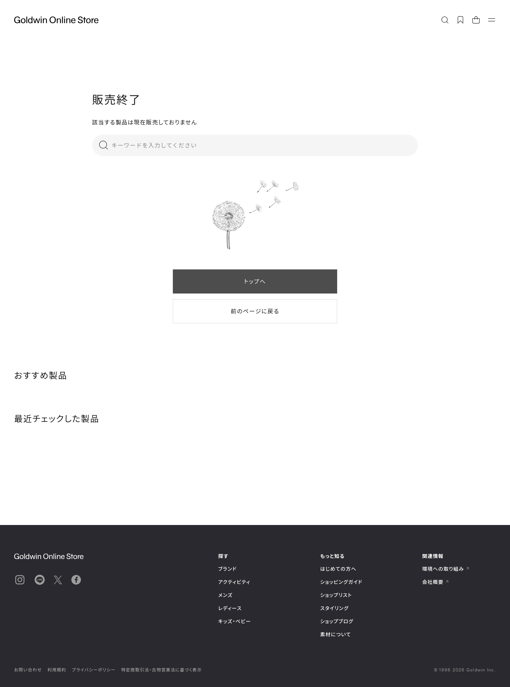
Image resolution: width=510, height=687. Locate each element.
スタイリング (334, 608)
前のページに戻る (255, 311)
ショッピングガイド (341, 582)
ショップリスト (336, 595)
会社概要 (435, 582)
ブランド (227, 568)
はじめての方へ (338, 568)
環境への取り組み (446, 568)
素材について (335, 634)
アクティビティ (234, 582)
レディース (230, 608)
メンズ (225, 595)
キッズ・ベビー (234, 621)
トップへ (255, 281)
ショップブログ (336, 621)
